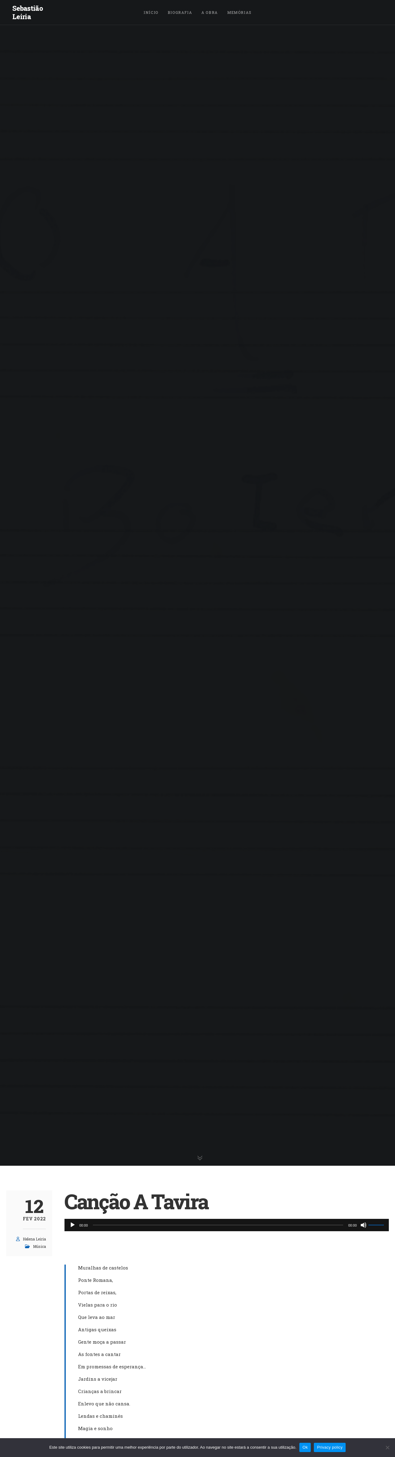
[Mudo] (363, 1225)
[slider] (377, 1224)
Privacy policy (330, 1447)
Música (39, 1246)
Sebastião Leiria (27, 12)
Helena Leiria (34, 1238)
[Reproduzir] (72, 1225)
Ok (305, 1447)
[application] (226, 1225)
